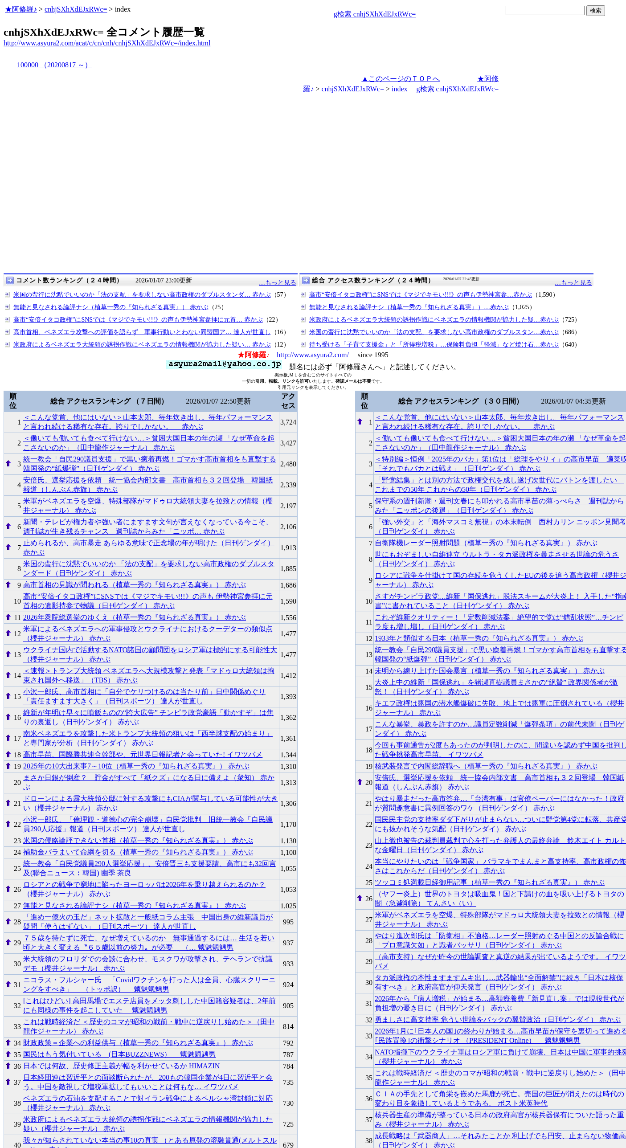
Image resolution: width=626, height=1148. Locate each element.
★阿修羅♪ (21, 9)
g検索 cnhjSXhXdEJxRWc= (375, 14)
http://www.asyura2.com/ (313, 355)
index (400, 89)
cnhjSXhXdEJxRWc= (76, 9)
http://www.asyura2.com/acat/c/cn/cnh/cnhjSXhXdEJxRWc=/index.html (107, 43)
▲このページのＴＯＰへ (400, 78)
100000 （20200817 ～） (54, 65)
